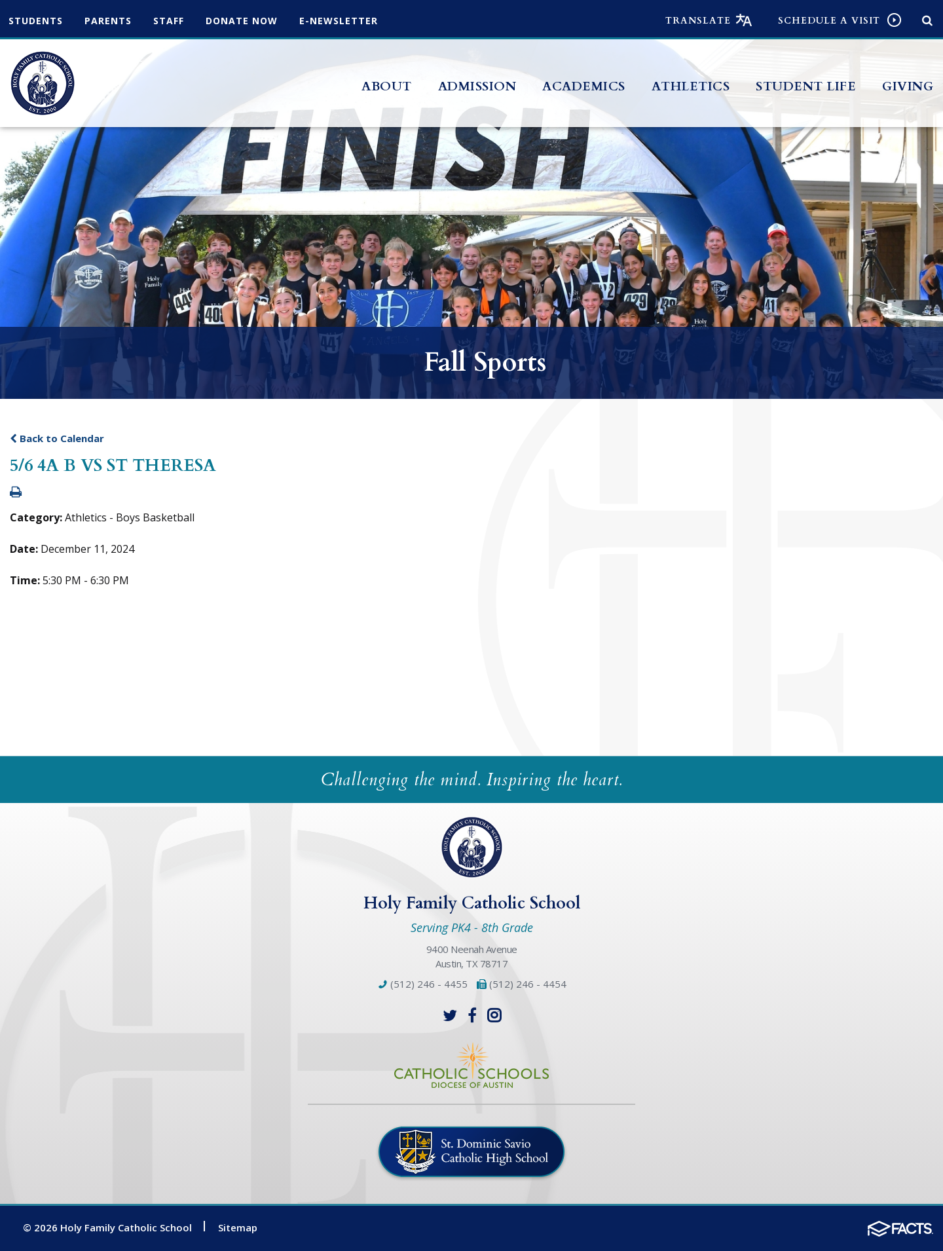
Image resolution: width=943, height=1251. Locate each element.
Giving (907, 86)
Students (36, 20)
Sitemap (237, 1227)
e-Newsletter (338, 20)
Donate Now (242, 20)
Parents (108, 20)
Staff (168, 20)
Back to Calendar (57, 438)
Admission (477, 86)
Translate (698, 20)
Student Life (806, 86)
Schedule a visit (829, 20)
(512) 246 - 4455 (422, 983)
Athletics (691, 86)
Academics (583, 86)
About (386, 86)
